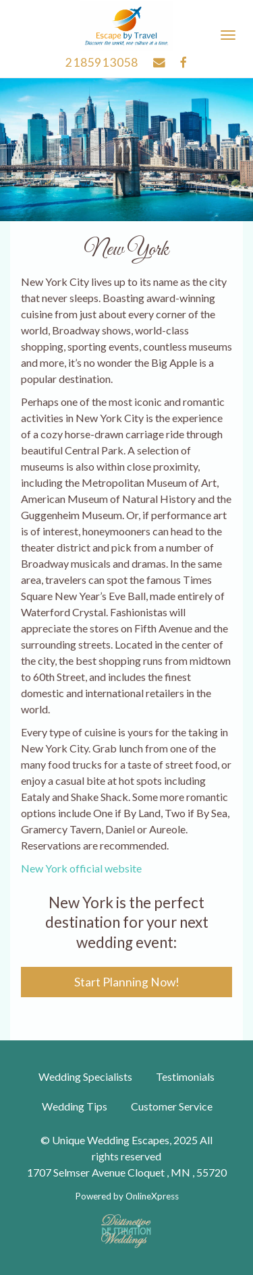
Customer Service (172, 1106)
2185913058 (101, 62)
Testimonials (185, 1076)
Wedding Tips (74, 1106)
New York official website (81, 868)
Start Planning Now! (126, 982)
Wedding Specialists (85, 1076)
